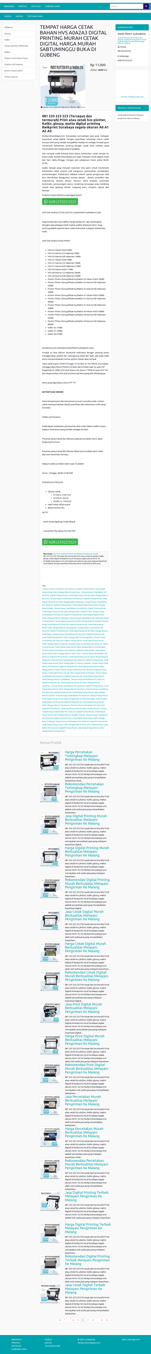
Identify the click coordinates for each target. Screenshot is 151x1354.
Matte (7, 52)
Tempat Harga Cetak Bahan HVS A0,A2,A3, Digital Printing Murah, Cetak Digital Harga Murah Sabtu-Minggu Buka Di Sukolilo (75, 692)
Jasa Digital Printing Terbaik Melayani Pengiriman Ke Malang (87, 1196)
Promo (124, 97)
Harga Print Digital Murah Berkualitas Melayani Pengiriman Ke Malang (85, 1039)
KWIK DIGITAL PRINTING (16, 46)
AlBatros (8, 27)
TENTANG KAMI (34, 16)
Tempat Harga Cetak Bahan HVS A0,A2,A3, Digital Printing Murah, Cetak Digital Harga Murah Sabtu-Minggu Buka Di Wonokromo (75, 728)
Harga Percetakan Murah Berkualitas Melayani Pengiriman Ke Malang (84, 1132)
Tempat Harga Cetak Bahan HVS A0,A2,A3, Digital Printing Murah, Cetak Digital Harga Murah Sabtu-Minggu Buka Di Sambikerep (74, 676)
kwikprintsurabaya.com (89, 1342)
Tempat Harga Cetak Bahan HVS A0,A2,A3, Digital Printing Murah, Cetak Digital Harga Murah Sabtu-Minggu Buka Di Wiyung (75, 718)
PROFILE (22, 6)
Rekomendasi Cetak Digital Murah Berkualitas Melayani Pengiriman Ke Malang (86, 976)
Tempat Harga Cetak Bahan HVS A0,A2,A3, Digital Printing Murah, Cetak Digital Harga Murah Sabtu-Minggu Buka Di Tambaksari (74, 702)
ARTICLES (36, 6)
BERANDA (9, 6)
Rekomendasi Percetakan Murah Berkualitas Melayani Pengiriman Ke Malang (86, 1164)
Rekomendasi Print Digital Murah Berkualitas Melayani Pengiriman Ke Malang (86, 1068)
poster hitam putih (13, 70)
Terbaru (132, 97)
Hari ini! (139, 97)
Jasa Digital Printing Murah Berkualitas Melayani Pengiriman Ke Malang (86, 819)
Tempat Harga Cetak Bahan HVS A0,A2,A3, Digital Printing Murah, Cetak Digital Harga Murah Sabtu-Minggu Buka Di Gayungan (73, 614)
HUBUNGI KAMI (52, 6)
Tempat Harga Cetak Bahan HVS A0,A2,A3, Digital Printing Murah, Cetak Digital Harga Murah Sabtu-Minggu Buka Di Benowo (75, 595)
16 (83, 1320)
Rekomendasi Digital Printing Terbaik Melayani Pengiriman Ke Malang (87, 1260)
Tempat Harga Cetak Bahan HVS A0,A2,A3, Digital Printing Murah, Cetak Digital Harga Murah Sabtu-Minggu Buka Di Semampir (73, 682)
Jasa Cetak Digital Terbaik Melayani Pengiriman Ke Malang (85, 1288)
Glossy (7, 33)
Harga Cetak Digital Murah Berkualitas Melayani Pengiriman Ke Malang (85, 947)
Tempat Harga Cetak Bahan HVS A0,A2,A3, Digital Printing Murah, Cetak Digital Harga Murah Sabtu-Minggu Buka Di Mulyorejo (75, 656)
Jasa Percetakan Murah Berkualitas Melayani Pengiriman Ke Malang (83, 1100)
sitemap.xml (133, 1339)
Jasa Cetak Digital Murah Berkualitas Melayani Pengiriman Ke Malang (84, 915)
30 (102, 1320)
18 (93, 1320)
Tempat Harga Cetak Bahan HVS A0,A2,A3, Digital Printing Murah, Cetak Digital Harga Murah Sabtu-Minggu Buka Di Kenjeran (73, 640)
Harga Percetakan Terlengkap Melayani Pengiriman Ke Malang (82, 755)
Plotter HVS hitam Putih (16, 58)
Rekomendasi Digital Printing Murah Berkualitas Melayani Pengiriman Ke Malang (87, 883)
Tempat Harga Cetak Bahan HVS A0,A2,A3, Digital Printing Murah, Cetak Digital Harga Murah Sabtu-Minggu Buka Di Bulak (74, 605)
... (68, 1320)
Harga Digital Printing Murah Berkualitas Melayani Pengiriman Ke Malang (87, 851)
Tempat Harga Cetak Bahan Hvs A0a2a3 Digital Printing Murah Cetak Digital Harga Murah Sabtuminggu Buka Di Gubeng (132, 40)
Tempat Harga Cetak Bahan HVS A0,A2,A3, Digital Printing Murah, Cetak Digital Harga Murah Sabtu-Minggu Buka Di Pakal (75, 666)
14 (73, 1320)
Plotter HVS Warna (13, 64)
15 (78, 1320)
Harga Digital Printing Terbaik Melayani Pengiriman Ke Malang (88, 1228)
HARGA (7, 16)
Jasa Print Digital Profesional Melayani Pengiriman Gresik (75, 554)
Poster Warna (11, 77)
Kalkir (7, 39)
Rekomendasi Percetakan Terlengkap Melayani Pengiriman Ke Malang (84, 787)
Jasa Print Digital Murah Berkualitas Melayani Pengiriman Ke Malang (83, 1008)
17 (88, 1320)
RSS (124, 1339)
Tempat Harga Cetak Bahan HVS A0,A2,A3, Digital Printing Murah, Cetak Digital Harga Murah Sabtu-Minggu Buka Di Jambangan (75, 631)
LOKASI (19, 16)
